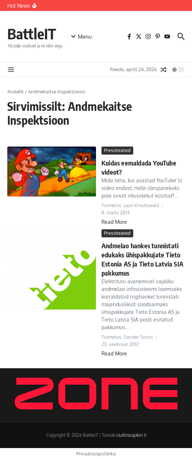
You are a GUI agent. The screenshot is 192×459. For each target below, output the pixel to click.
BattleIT (31, 33)
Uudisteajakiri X (131, 435)
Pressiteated (117, 150)
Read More (114, 222)
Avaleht (15, 91)
